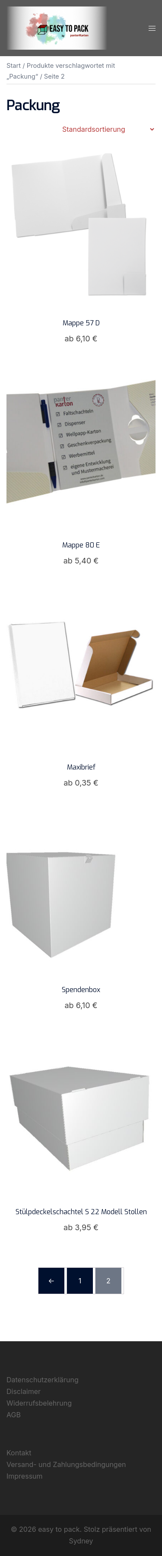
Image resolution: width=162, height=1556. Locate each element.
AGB (13, 1414)
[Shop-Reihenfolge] (108, 129)
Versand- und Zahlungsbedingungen (66, 1464)
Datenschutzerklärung (42, 1379)
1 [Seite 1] (80, 1280)
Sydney (81, 1541)
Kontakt (18, 1452)
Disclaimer (23, 1391)
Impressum (24, 1476)
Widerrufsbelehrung (39, 1403)
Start (13, 66)
